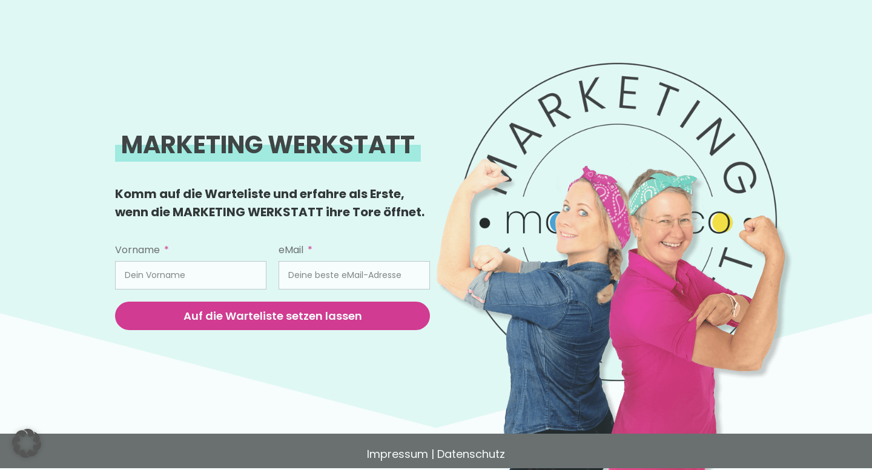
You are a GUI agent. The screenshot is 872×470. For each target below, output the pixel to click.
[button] (26, 443)
